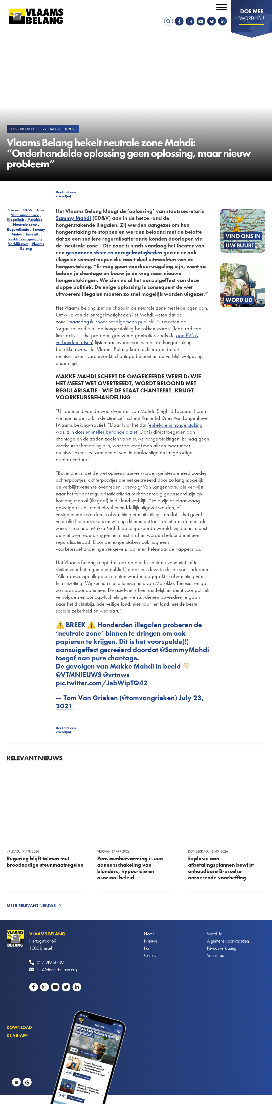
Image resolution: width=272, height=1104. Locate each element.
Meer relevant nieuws (31, 905)
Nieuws (150, 941)
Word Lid (214, 934)
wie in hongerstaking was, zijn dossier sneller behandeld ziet (129, 428)
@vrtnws (116, 674)
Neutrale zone (25, 224)
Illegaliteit (15, 219)
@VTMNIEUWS (78, 674)
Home (149, 934)
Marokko (34, 219)
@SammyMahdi (184, 649)
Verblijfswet (18, 243)
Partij (148, 948)
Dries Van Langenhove (28, 212)
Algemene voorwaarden (228, 941)
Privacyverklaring (221, 948)
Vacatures (215, 955)
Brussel (13, 210)
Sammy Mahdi (73, 218)
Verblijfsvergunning (25, 239)
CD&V (27, 210)
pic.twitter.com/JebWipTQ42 (102, 682)
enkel (154, 424)
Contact (151, 955)
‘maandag (78, 321)
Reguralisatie (18, 229)
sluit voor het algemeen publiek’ (121, 321)
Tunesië (32, 234)
